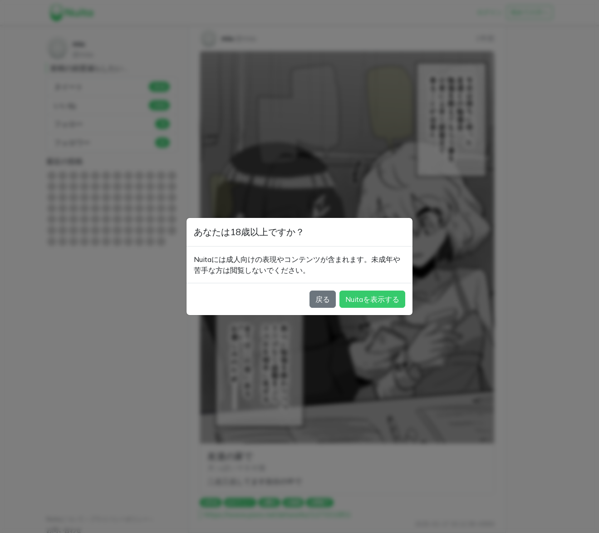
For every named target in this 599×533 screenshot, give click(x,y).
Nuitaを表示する (372, 299)
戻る (322, 299)
